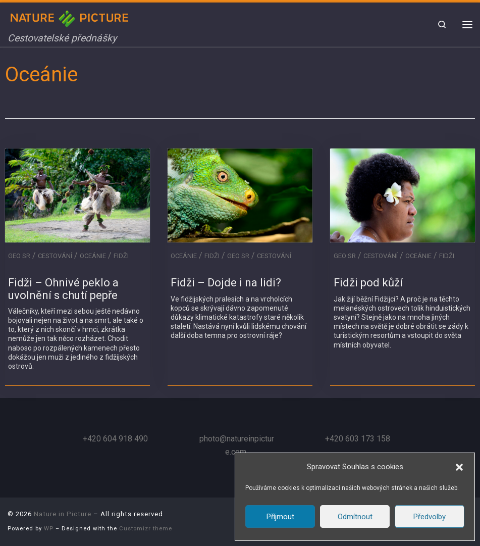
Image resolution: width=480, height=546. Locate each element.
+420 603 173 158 (357, 438)
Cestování (55, 256)
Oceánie (93, 256)
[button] (459, 467)
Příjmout (280, 516)
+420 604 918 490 (115, 438)
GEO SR (19, 256)
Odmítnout (355, 516)
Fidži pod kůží (368, 282)
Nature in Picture (62, 514)
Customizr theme (145, 528)
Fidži (121, 256)
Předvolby (429, 516)
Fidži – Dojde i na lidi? (226, 282)
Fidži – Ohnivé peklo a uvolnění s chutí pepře (63, 288)
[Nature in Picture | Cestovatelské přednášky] (71, 17)
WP (49, 528)
